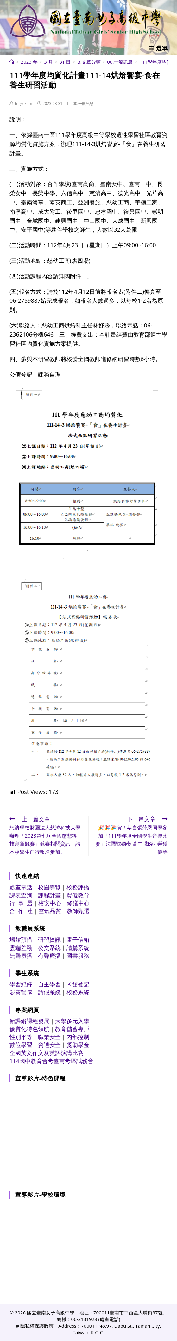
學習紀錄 (20, 984)
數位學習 (20, 1044)
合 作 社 (21, 911)
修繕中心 (78, 903)
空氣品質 (49, 911)
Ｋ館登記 (77, 984)
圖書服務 (77, 955)
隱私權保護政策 (37, 1326)
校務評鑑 (77, 887)
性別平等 (20, 1037)
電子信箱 (77, 939)
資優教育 (77, 895)
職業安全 (49, 1037)
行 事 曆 (21, 903)
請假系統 (49, 992)
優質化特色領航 (29, 1029)
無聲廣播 (20, 955)
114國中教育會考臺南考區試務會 (51, 1061)
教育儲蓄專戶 (72, 1029)
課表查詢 (20, 895)
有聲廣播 (49, 955)
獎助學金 (77, 1044)
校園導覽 (49, 887)
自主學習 (49, 984)
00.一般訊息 (83, 103)
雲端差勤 (20, 947)
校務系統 (77, 992)
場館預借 (20, 939)
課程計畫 (49, 895)
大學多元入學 (72, 1021)
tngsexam (23, 103)
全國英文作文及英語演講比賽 (46, 1053)
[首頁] (11, 62)
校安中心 (49, 903)
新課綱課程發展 (29, 1021)
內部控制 (77, 1037)
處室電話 (20, 887)
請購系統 (77, 947)
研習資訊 (49, 939)
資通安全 (49, 1044)
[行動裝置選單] (158, 48)
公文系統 (49, 947)
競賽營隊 (20, 992)
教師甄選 (78, 911)
